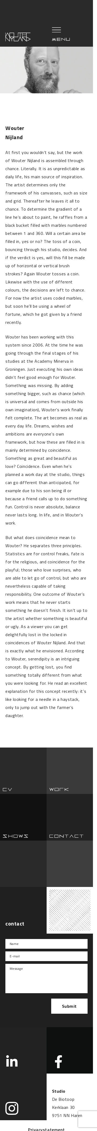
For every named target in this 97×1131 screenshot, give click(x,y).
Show (23, 817)
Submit (69, 1006)
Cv (23, 771)
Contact (70, 817)
